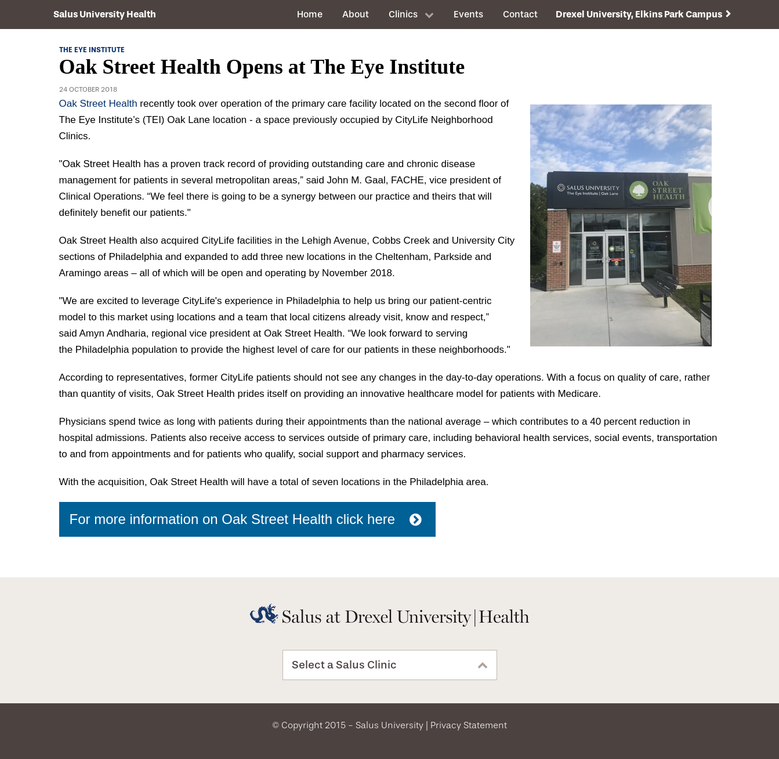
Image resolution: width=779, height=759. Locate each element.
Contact (520, 14)
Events (468, 14)
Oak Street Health (98, 103)
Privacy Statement (468, 725)
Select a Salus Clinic (344, 665)
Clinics (403, 14)
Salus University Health (104, 14)
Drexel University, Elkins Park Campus (639, 14)
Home (310, 14)
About (355, 14)
